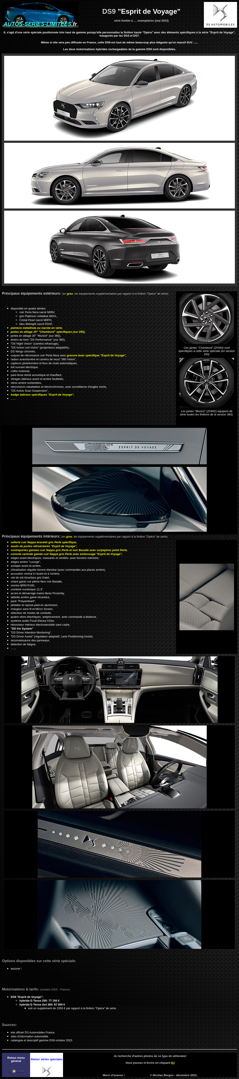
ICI (173, 1062)
